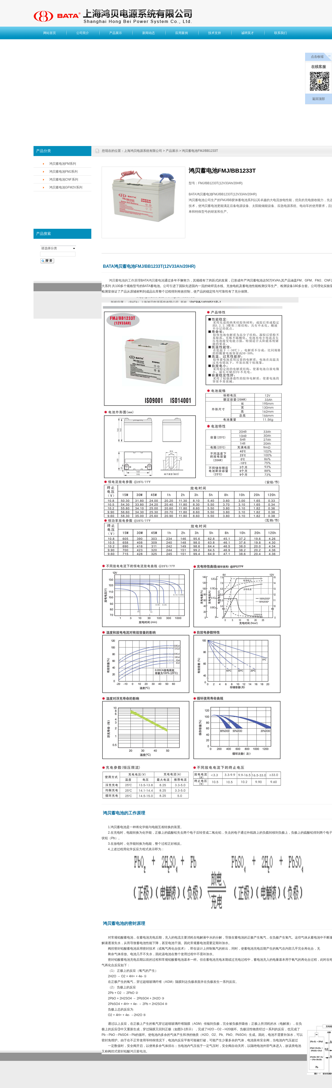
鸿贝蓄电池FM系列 (62, 164)
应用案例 (181, 33)
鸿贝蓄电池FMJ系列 (63, 171)
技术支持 (214, 33)
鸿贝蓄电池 (156, 280)
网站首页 (49, 33)
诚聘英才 (247, 33)
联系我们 (280, 33)
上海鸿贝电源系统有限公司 (143, 151)
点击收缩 (317, 57)
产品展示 (115, 33)
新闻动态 (148, 33)
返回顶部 (318, 99)
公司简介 (82, 33)
